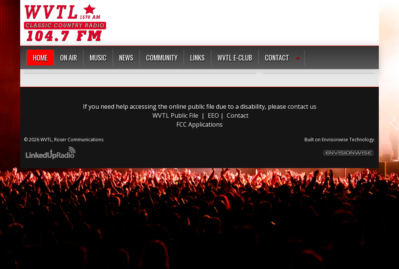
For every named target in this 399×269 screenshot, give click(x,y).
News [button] (126, 57)
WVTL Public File (175, 115)
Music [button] (98, 57)
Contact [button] (277, 57)
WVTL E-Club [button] (234, 57)
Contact (237, 115)
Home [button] (40, 57)
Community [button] (161, 57)
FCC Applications (199, 124)
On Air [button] (68, 57)
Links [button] (197, 57)
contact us (302, 106)
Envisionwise (335, 139)
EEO (213, 115)
